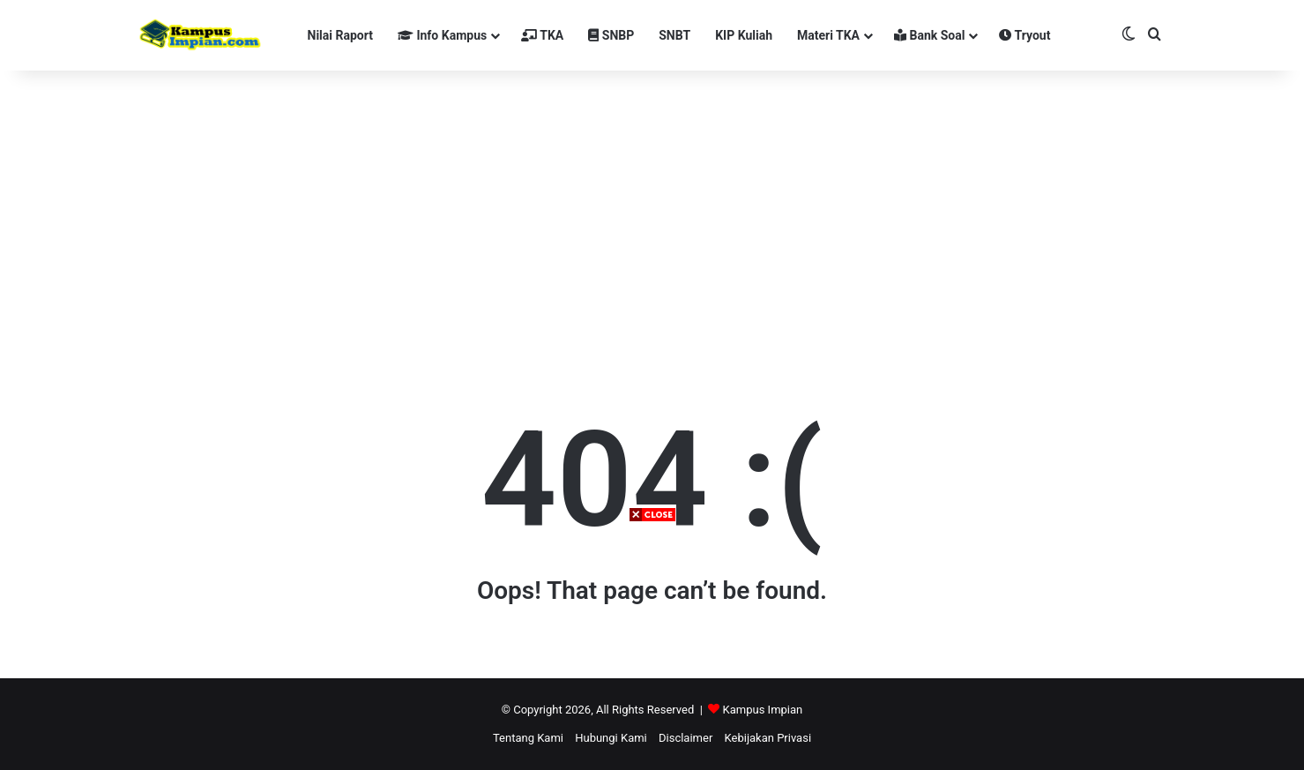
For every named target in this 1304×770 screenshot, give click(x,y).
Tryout (1024, 35)
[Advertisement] (652, 646)
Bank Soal (929, 35)
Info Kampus (442, 35)
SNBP (611, 35)
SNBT (674, 35)
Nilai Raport (340, 35)
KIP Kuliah (743, 35)
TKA (542, 35)
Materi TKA (828, 35)
